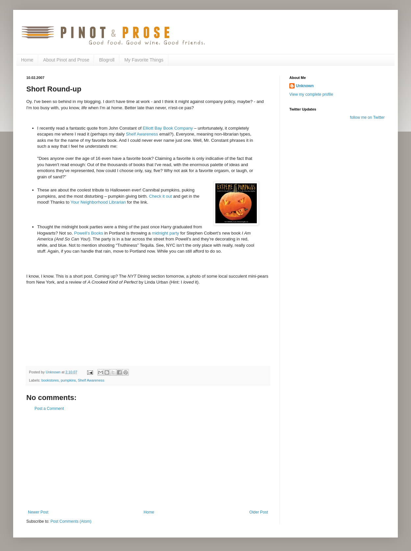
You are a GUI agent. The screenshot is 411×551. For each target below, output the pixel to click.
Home (27, 60)
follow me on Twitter (367, 117)
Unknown (305, 86)
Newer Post (38, 512)
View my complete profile (311, 94)
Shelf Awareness (142, 134)
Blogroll (106, 60)
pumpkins (68, 380)
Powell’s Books (88, 233)
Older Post (258, 512)
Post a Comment (49, 408)
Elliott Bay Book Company (168, 128)
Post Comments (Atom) (70, 521)
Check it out (160, 196)
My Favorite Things (143, 60)
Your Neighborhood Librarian (98, 202)
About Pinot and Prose (66, 60)
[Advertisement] (148, 460)
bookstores (50, 380)
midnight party (166, 233)
